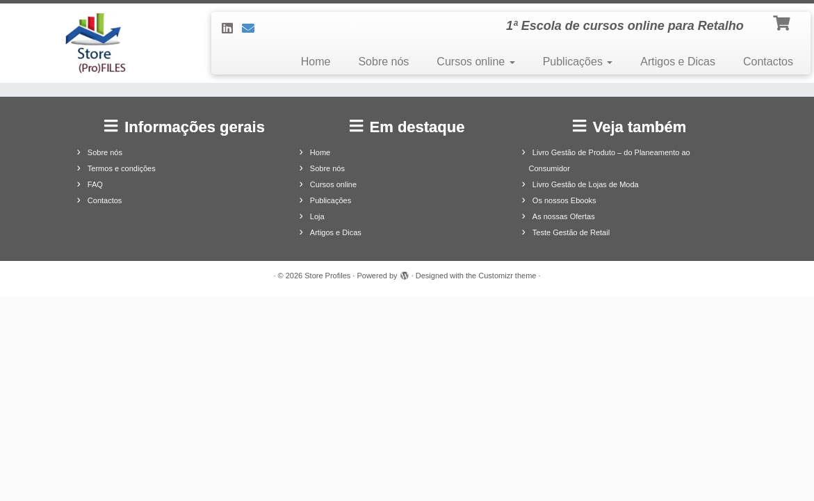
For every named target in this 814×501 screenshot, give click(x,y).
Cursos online (475, 61)
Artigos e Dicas (677, 61)
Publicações (578, 61)
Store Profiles (327, 275)
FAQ (95, 184)
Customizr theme (507, 275)
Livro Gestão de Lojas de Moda (585, 184)
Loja (317, 216)
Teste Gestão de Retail (571, 232)
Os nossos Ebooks (564, 200)
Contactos (768, 61)
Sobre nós (383, 61)
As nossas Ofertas (563, 216)
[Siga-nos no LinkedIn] (232, 28)
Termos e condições (122, 168)
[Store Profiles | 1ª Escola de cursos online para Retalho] (95, 43)
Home (316, 61)
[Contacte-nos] (252, 28)
